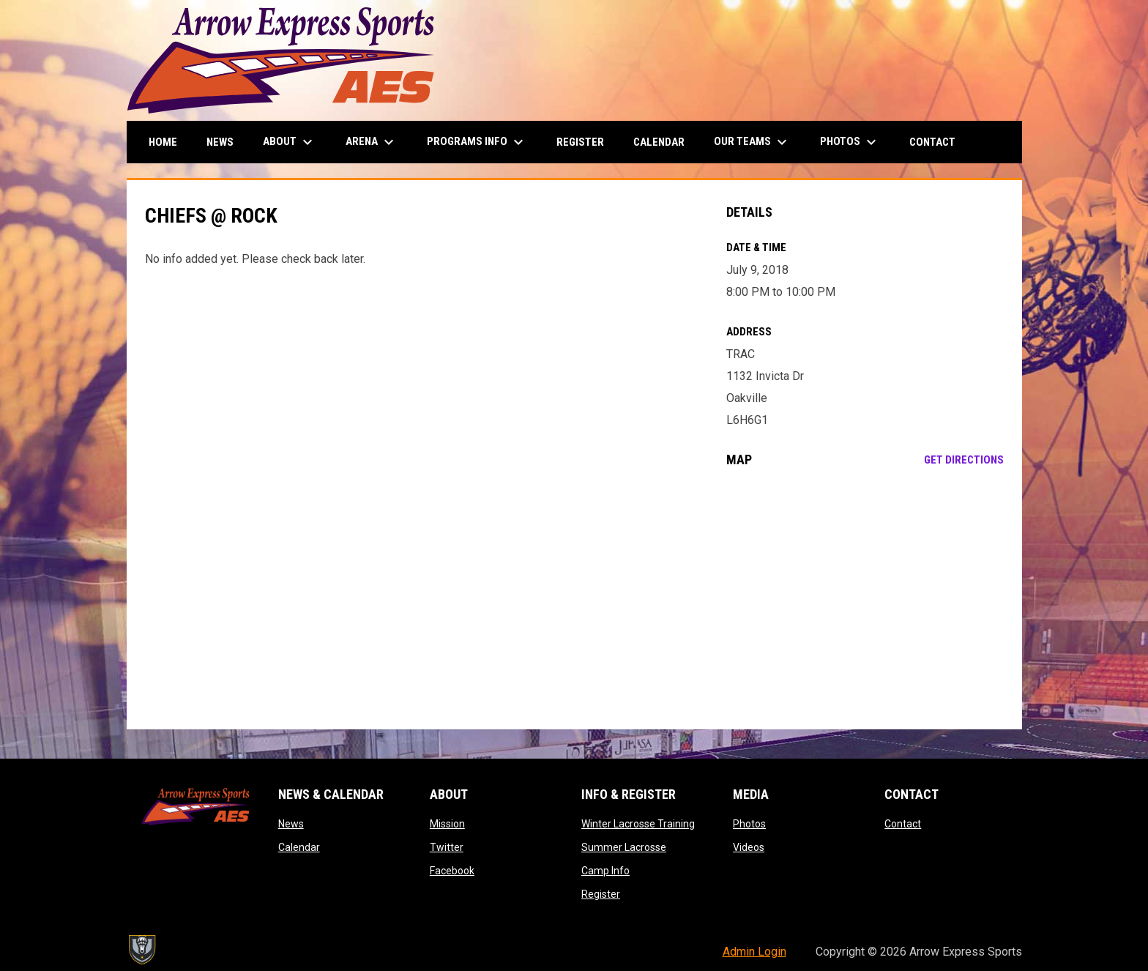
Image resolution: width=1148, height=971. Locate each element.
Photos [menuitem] (850, 142)
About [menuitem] (289, 142)
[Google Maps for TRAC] (865, 598)
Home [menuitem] (163, 142)
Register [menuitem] (580, 142)
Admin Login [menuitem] (754, 952)
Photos (749, 824)
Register (600, 894)
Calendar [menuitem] (659, 142)
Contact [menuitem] (932, 142)
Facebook (452, 871)
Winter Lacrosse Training (638, 824)
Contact (902, 824)
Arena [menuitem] (372, 142)
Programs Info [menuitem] (477, 142)
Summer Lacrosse (623, 847)
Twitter (446, 847)
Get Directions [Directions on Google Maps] (964, 459)
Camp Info (605, 871)
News (291, 824)
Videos (748, 847)
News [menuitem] (220, 142)
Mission (447, 824)
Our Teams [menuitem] (752, 142)
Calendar (299, 847)
